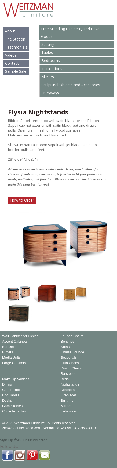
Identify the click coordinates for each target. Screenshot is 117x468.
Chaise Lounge (72, 352)
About (10, 31)
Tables (47, 52)
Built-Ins (67, 400)
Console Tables (14, 411)
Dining (7, 384)
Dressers (68, 389)
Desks (7, 400)
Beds (65, 379)
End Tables (10, 395)
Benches (67, 341)
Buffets (7, 352)
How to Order (22, 200)
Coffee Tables (12, 389)
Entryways (50, 92)
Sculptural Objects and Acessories (70, 84)
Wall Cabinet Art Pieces (20, 336)
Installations (51, 68)
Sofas (65, 347)
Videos (11, 55)
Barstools (68, 373)
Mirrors (47, 76)
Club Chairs (70, 363)
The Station (15, 39)
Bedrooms (50, 60)
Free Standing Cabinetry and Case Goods (70, 32)
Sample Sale (15, 71)
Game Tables (12, 406)
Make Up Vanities (15, 379)
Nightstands (70, 384)
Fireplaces (69, 395)
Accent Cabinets (15, 341)
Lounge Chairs (72, 336)
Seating (47, 44)
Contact (12, 63)
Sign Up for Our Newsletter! (24, 439)
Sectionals (69, 357)
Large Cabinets (14, 363)
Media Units (11, 357)
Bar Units (9, 347)
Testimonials (16, 47)
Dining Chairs (71, 368)
